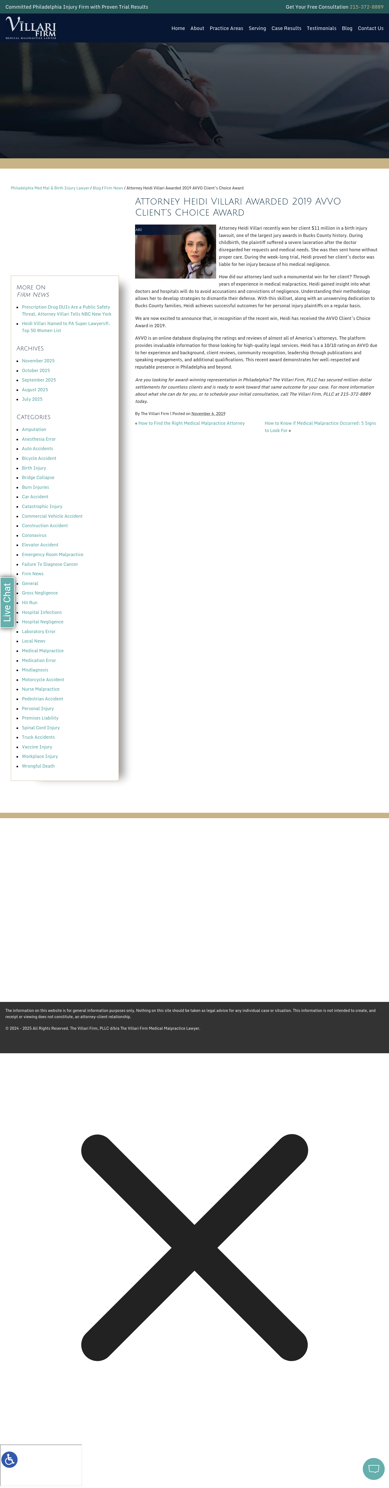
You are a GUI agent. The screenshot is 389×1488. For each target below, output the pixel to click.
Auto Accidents (37, 448)
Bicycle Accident (39, 458)
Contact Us (371, 28)
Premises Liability (40, 717)
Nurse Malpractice (40, 689)
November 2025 (38, 360)
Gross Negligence (40, 592)
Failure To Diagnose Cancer (50, 564)
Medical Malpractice (43, 650)
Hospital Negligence (42, 621)
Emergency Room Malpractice (52, 554)
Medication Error (39, 660)
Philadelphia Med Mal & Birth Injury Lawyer (50, 188)
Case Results (286, 28)
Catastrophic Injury (42, 506)
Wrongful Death (38, 766)
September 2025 (39, 379)
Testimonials (322, 28)
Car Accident (35, 496)
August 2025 (35, 389)
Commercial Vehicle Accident (52, 516)
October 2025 (36, 370)
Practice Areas (226, 28)
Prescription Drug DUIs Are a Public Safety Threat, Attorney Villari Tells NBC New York (67, 310)
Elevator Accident (40, 544)
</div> (41, 1465)
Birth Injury (34, 468)
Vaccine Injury (37, 746)
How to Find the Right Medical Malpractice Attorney (191, 423)
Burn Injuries (35, 487)
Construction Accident (45, 525)
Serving (257, 28)
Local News (33, 640)
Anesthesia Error (39, 439)
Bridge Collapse (38, 477)
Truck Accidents (38, 737)
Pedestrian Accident (42, 698)
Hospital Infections (42, 612)
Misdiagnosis (35, 669)
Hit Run (30, 602)
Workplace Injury (40, 756)
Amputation (34, 429)
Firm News (113, 188)
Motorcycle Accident (43, 679)
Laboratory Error (38, 631)
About (197, 28)
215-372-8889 (367, 7)
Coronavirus (34, 535)
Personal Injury (38, 708)
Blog (347, 28)
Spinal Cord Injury (41, 727)
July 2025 (32, 399)
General (30, 583)
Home (178, 28)
